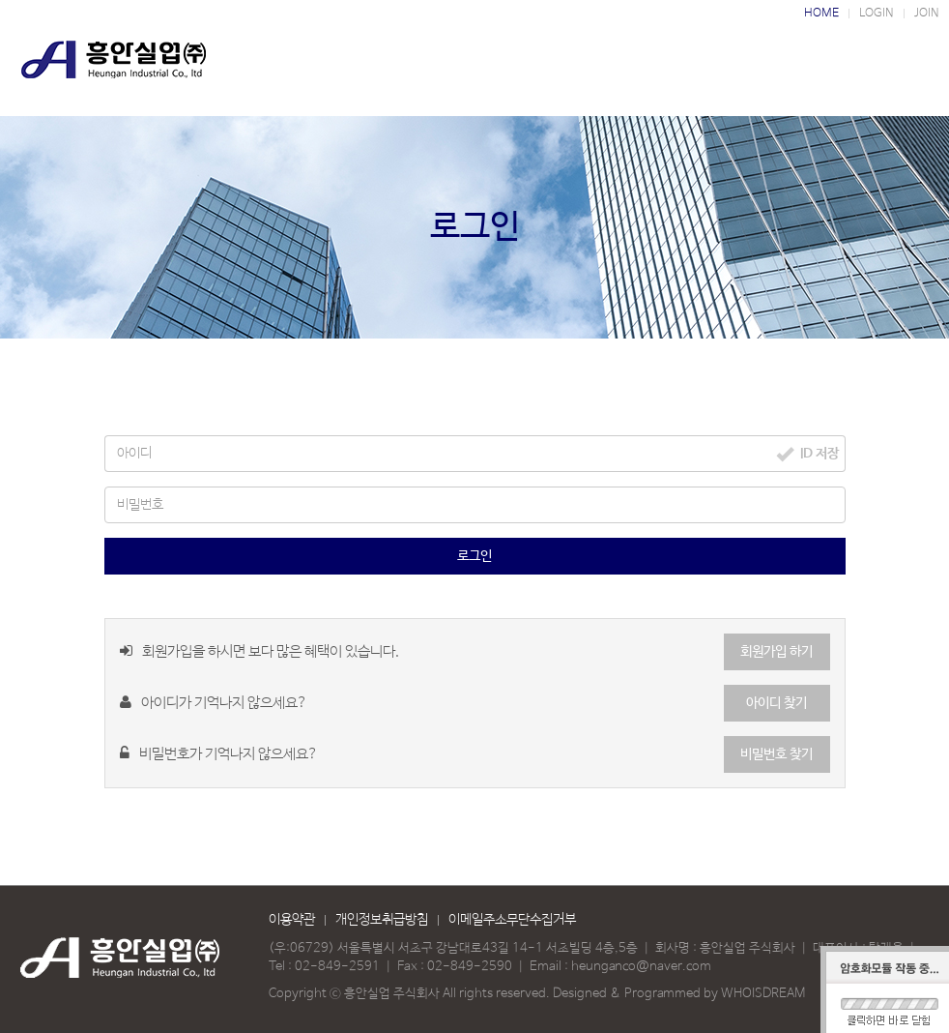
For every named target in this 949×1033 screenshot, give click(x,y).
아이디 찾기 (776, 703)
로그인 (474, 556)
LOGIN (876, 13)
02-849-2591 (337, 966)
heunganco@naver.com (641, 966)
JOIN (926, 13)
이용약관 (292, 920)
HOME (821, 13)
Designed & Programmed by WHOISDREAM (679, 994)
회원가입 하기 (776, 652)
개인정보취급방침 (381, 920)
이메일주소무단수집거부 (512, 920)
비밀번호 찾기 (776, 754)
